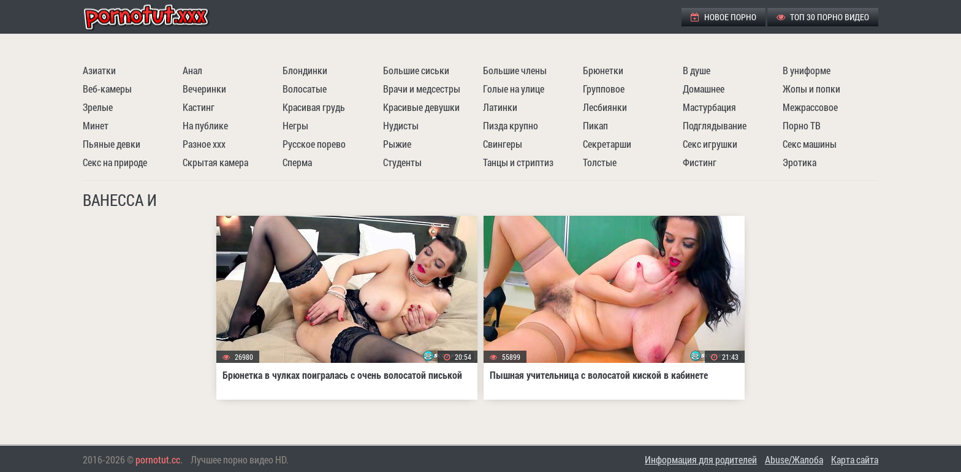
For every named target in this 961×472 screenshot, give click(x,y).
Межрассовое (810, 107)
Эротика (799, 162)
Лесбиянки (605, 107)
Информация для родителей (701, 459)
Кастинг (199, 107)
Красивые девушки (421, 107)
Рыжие (397, 143)
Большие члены (515, 70)
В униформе (806, 70)
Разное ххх (204, 143)
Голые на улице (513, 88)
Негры (295, 125)
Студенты (402, 162)
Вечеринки (204, 88)
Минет (95, 125)
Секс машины (810, 143)
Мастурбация (709, 107)
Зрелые (98, 107)
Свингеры (502, 143)
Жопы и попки (811, 88)
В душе (696, 70)
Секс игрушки (710, 143)
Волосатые (305, 88)
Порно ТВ (802, 125)
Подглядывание (714, 125)
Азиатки (99, 70)
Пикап (595, 125)
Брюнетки (603, 70)
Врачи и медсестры (421, 88)
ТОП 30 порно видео (823, 17)
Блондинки (305, 70)
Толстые (600, 162)
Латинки (500, 107)
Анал (192, 70)
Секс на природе (115, 162)
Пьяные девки (111, 143)
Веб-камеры (107, 88)
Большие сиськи (416, 70)
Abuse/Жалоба (794, 459)
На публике (205, 125)
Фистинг (699, 162)
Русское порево (314, 143)
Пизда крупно (510, 125)
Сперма (297, 162)
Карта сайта (854, 459)
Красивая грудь (314, 107)
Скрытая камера (215, 162)
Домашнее (703, 88)
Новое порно (723, 17)
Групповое (604, 88)
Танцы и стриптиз (518, 162)
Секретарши (607, 143)
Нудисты (401, 125)
